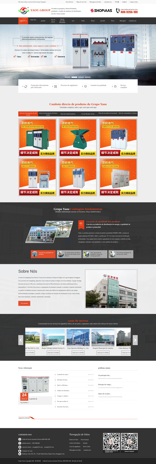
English (124, 2)
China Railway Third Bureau (128, 348)
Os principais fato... (104, 375)
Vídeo (83, 21)
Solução (85, 443)
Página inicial (23, 21)
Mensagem (123, 21)
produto (43, 21)
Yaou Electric (69, 2)
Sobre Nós (33, 20)
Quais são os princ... (104, 394)
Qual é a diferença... (75, 385)
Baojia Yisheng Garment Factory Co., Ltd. (53, 348)
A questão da (33, 399)
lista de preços (53, 21)
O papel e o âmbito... (75, 396)
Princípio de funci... (75, 380)
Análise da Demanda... (75, 390)
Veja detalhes (24, 303)
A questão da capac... (75, 374)
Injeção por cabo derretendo (62, 20)
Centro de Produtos (74, 443)
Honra (93, 21)
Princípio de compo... (105, 384)
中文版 (117, 2)
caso (73, 21)
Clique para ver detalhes (29, 352)
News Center (86, 446)
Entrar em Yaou (73, 439)
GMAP (38, 461)
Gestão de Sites (77, 461)
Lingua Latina (134, 2)
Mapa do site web (81, 2)
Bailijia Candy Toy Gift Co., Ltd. (28, 348)
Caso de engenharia (74, 446)
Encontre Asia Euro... (75, 407)
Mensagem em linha (95, 2)
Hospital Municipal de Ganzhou (103, 348)
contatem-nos (108, 2)
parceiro (103, 21)
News (112, 21)
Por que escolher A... (75, 401)
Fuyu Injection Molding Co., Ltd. (78, 348)
